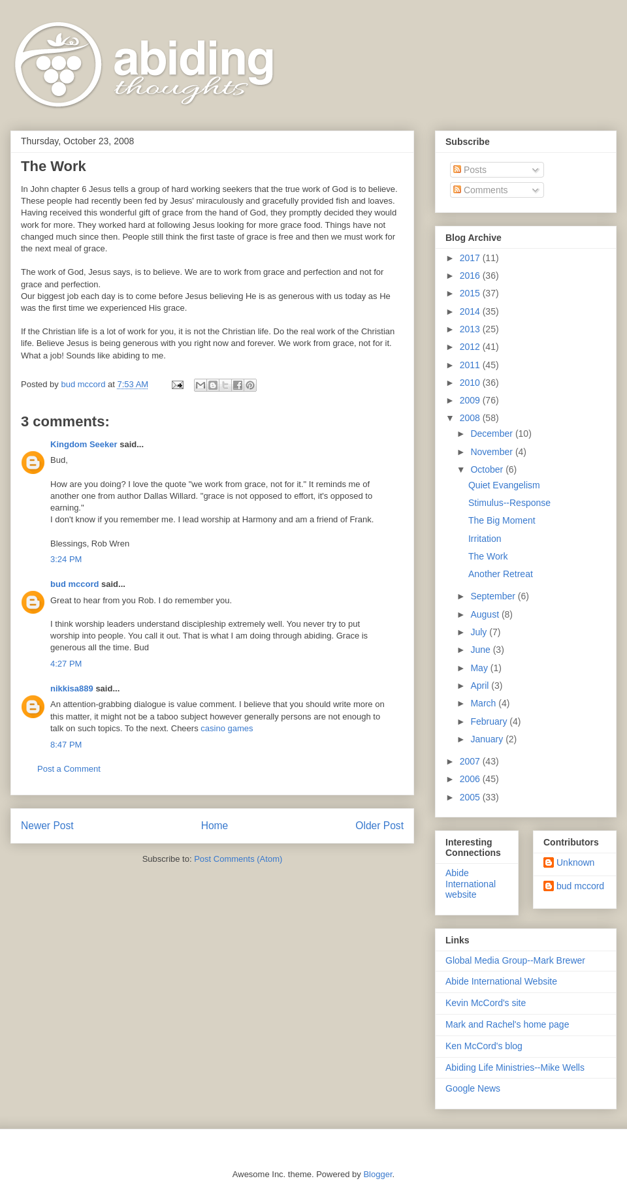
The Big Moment (502, 520)
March (484, 703)
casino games (227, 728)
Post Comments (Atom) (238, 859)
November (492, 452)
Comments (480, 190)
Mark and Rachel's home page (507, 1024)
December (492, 433)
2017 (471, 258)
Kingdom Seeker (84, 444)
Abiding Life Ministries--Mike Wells (515, 1067)
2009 (471, 400)
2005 (471, 797)
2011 (471, 365)
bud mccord (74, 584)
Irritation (485, 538)
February (489, 721)
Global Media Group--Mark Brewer (515, 960)
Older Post (379, 825)
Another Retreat (500, 574)
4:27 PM (66, 664)
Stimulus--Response (509, 502)
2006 (471, 779)
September (493, 596)
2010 (471, 382)
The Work (487, 556)
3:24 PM (66, 559)
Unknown (575, 862)
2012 (471, 346)
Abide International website (470, 884)
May (480, 668)
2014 (471, 311)
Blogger (377, 1174)
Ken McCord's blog (483, 1046)
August (485, 614)
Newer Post (47, 825)
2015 (471, 293)
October (488, 469)
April (480, 685)
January (488, 739)
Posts (470, 170)
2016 (471, 275)
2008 (471, 418)
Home (215, 825)
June (481, 649)
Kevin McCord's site (485, 1003)
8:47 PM (66, 745)
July (479, 632)
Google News (472, 1088)
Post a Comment (69, 769)
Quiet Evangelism (504, 485)
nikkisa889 (71, 688)
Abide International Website (501, 981)
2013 (471, 329)
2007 (471, 761)
